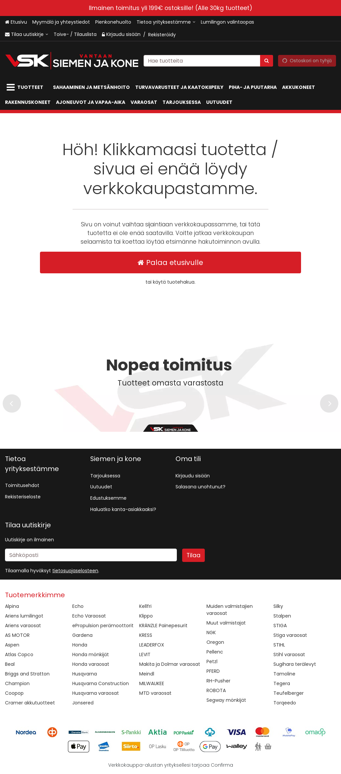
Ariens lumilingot (24, 616)
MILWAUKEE (151, 683)
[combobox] (208, 60)
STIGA (280, 625)
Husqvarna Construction (100, 683)
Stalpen (282, 616)
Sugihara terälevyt (294, 664)
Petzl (211, 661)
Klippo (146, 616)
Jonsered (83, 702)
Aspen (12, 645)
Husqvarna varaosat (95, 693)
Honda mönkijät (90, 654)
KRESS (145, 635)
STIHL (279, 645)
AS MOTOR (17, 635)
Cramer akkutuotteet (30, 702)
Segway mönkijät (226, 700)
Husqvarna (84, 673)
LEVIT (145, 654)
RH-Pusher (218, 680)
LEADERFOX (151, 645)
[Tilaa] (193, 555)
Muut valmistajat (226, 623)
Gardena (82, 635)
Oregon (215, 642)
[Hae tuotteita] (208, 60)
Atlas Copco (19, 654)
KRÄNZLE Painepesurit (163, 625)
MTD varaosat (155, 693)
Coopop (14, 693)
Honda (79, 645)
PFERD (213, 671)
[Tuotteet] (26, 87)
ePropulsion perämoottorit (103, 625)
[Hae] (266, 60)
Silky (278, 606)
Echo (78, 606)
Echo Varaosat (89, 616)
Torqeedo (284, 702)
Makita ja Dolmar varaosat (169, 664)
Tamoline (284, 673)
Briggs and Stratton (27, 673)
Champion (17, 683)
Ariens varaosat (23, 625)
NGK (211, 632)
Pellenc (214, 651)
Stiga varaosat (290, 635)
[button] (75, 570)
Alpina (12, 606)
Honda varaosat (90, 664)
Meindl (146, 673)
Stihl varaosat (289, 654)
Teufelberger (288, 693)
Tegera (281, 683)
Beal (10, 664)
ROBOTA (216, 690)
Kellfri (145, 606)
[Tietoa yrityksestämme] (166, 22)
